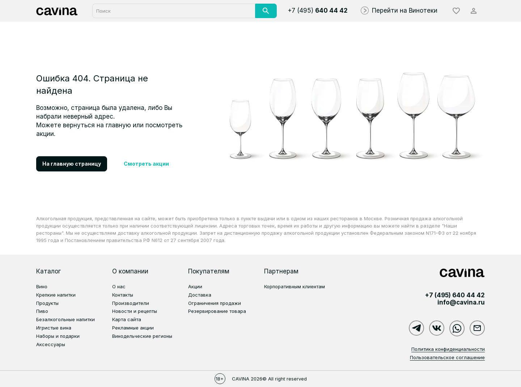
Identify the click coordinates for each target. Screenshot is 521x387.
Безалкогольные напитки (65, 319)
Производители (130, 303)
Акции (195, 286)
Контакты (122, 295)
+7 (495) (318, 10)
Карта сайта (126, 319)
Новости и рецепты (134, 311)
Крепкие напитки (56, 295)
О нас (119, 286)
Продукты (47, 303)
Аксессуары (50, 344)
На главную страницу (71, 164)
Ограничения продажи (214, 303)
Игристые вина (53, 328)
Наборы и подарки (58, 336)
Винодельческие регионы (142, 336)
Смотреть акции (146, 164)
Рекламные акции (133, 328)
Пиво (42, 311)
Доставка (199, 295)
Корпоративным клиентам (294, 286)
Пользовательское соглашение (447, 357)
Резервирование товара (217, 311)
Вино (41, 286)
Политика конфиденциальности (448, 349)
